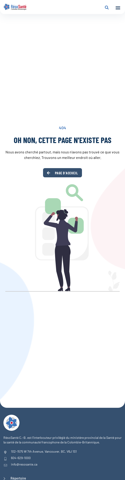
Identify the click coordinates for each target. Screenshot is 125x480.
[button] (118, 7)
